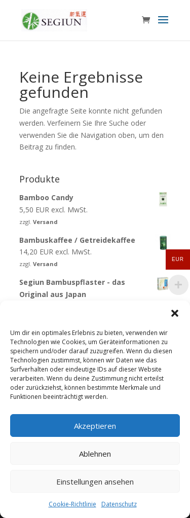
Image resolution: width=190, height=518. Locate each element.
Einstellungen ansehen (95, 481)
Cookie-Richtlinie (72, 504)
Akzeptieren (95, 426)
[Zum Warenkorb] (148, 20)
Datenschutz (119, 504)
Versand (45, 222)
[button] (175, 313)
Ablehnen (95, 454)
